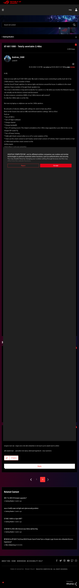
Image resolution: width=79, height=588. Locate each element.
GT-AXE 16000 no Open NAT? (13, 519)
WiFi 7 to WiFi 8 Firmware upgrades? (15, 498)
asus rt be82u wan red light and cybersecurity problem (21, 508)
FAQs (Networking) (10, 545)
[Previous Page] (31, 479)
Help (70, 10)
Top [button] (3, 582)
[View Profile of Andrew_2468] (18, 57)
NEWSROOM (21, 561)
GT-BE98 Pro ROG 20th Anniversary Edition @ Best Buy (21, 529)
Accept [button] (55, 165)
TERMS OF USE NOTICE (17, 569)
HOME (13, 561)
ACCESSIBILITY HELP (35, 561)
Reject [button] (23, 165)
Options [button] (75, 37)
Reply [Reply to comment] (39, 466)
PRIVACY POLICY (30, 569)
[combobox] (39, 24)
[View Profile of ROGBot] (72, 67)
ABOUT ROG (6, 561)
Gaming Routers (8, 37)
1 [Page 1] (36, 479)
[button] (6, 458)
